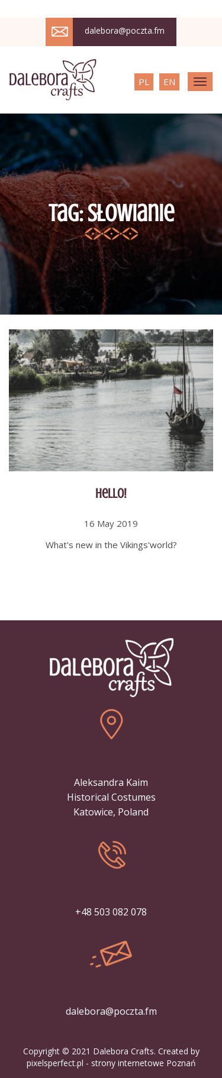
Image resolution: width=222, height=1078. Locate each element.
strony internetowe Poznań (143, 1063)
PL (144, 82)
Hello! (111, 493)
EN (169, 82)
